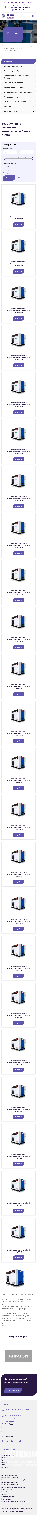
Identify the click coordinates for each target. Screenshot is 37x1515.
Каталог (12, 46)
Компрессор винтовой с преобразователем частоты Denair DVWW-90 (18, 1062)
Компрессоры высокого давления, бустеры (17, 77)
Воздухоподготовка (11, 111)
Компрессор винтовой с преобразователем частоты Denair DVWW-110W (18, 921)
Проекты (4, 1460)
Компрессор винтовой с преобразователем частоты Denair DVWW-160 (18, 780)
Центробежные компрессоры (15, 102)
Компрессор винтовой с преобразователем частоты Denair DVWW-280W (18, 451)
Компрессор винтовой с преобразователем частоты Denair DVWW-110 (18, 968)
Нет (8, 166)
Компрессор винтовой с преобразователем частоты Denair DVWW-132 (18, 874)
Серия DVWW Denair (10, 50)
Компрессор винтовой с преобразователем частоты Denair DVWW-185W (18, 639)
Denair (9, 173)
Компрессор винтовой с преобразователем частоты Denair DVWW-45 (18, 1250)
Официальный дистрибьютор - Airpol (13, 1501)
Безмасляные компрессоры (13, 48)
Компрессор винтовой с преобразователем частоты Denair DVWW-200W (18, 592)
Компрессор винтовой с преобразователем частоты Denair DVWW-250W (18, 498)
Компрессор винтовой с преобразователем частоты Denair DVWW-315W (18, 405)
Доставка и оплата (7, 1455)
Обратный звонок (13, 1390)
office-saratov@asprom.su (21, 7)
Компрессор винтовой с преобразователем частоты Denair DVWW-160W (18, 733)
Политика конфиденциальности (11, 1428)
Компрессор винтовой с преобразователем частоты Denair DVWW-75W (18, 1109)
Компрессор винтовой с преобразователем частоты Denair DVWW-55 (18, 1203)
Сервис (3, 1457)
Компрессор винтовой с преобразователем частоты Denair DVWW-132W (18, 827)
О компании (5, 1452)
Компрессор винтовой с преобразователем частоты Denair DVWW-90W (18, 1015)
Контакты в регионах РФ (12, 1411)
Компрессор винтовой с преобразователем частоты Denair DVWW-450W (18, 264)
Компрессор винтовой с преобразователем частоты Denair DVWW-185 (18, 686)
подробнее (18, 224)
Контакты (4, 1467)
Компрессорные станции (13, 87)
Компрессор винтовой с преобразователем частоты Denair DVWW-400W (18, 311)
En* (7, 7)
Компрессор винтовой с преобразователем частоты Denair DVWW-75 (18, 1156)
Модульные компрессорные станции (18, 92)
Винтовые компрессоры (25, 46)
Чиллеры (7, 106)
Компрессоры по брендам (14, 71)
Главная (5, 46)
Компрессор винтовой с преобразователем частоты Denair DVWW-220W (18, 545)
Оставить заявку (10, 1418)
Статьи (3, 1464)
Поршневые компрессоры (14, 83)
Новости (4, 1462)
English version (6, 1499)
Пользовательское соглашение (11, 1431)
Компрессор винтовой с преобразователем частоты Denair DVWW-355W (18, 358)
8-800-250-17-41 (17, 10)
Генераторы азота (11, 97)
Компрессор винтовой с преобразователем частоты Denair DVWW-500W (18, 217)
